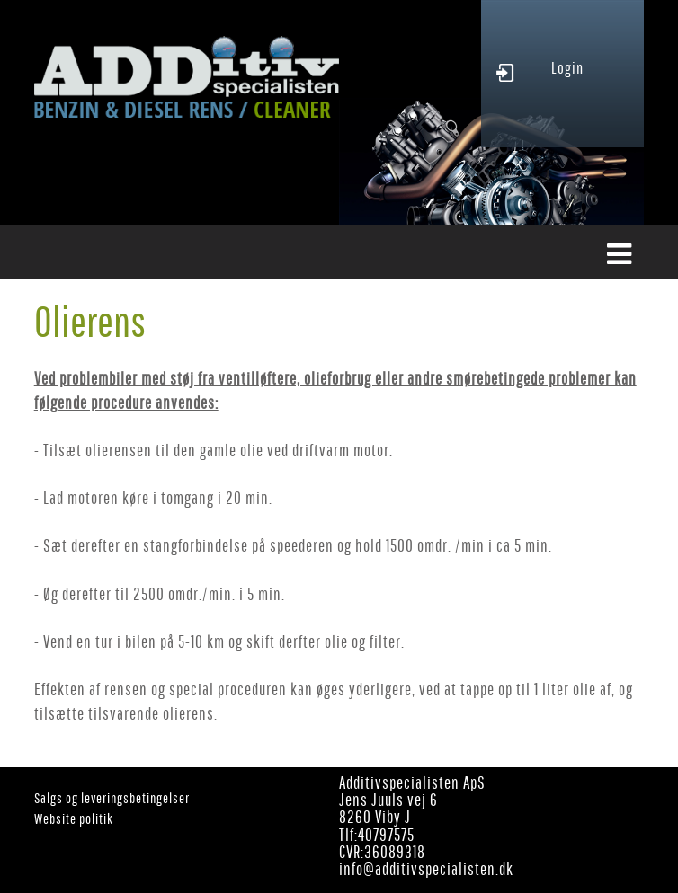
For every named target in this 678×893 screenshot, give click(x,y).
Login (567, 68)
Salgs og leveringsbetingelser (112, 798)
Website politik (73, 818)
